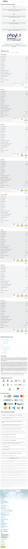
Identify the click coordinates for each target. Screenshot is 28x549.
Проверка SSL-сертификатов (4, 523)
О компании (2, 499)
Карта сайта (2, 503)
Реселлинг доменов (3, 507)
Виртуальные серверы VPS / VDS (5, 512)
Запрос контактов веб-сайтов (4, 519)
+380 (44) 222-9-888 (4, 534)
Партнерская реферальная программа (5, 509)
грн (22, 222)
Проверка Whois (3, 520)
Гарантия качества (3, 500)
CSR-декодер (2, 525)
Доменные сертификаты (4, 496)
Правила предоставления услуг (4, 501)
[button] (12, 48)
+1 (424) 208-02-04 (4, 537)
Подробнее (17, 52)
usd (26, 222)
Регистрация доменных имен (4, 493)
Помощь (3, 546)
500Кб (23, 370)
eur (24, 222)
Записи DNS (2, 521)
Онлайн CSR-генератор (3, 524)
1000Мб (2, 371)
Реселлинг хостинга (3, 508)
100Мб (26, 370)
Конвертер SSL (2, 527)
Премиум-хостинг (3, 513)
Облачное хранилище (3, 515)
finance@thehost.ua (3, 542)
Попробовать (24, 220)
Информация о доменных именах (5, 502)
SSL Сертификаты (3, 494)
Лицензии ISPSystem (3, 495)
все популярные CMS (16, 9)
